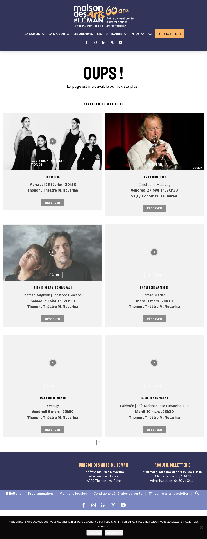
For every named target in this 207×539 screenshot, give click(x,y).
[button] (150, 33)
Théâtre (154, 164)
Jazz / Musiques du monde (47, 162)
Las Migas (53, 177)
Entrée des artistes (154, 287)
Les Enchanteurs (154, 177)
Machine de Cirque (53, 398)
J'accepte (94, 532)
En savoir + (113, 532)
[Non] (201, 527)
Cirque (53, 385)
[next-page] (106, 442)
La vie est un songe (154, 398)
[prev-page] (99, 442)
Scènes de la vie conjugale (52, 287)
